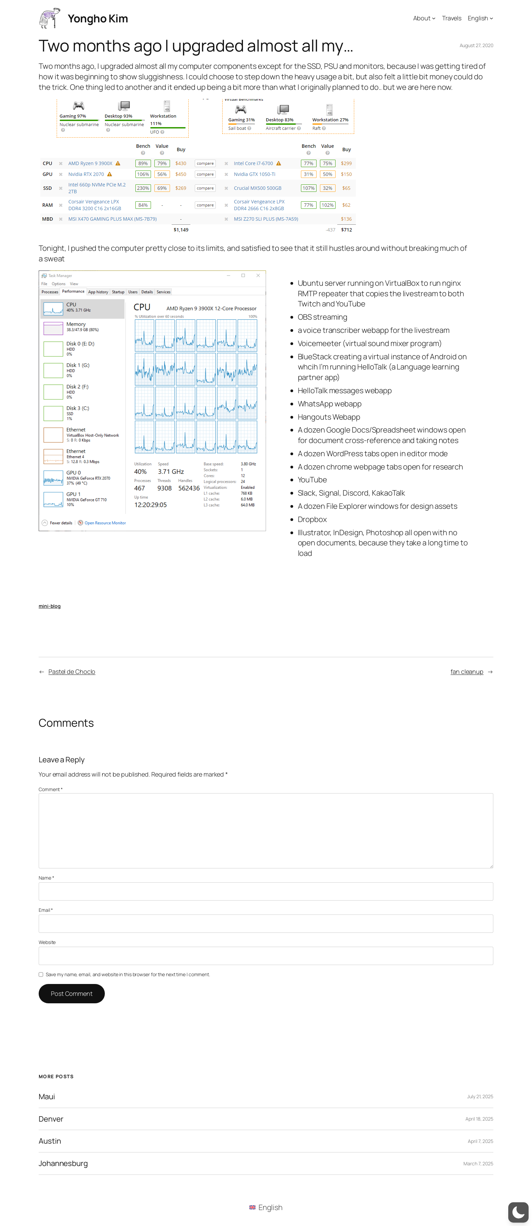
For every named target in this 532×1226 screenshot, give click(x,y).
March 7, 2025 (478, 1163)
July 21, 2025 (480, 1096)
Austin (50, 1141)
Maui (47, 1096)
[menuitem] (266, 1207)
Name (46, 878)
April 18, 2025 (479, 1119)
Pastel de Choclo (72, 671)
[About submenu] (434, 18)
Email (46, 910)
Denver (51, 1119)
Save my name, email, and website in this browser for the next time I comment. (128, 974)
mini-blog (50, 606)
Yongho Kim (98, 18)
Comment (51, 789)
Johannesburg (63, 1163)
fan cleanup (467, 671)
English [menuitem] (271, 1207)
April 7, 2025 (480, 1141)
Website (47, 942)
